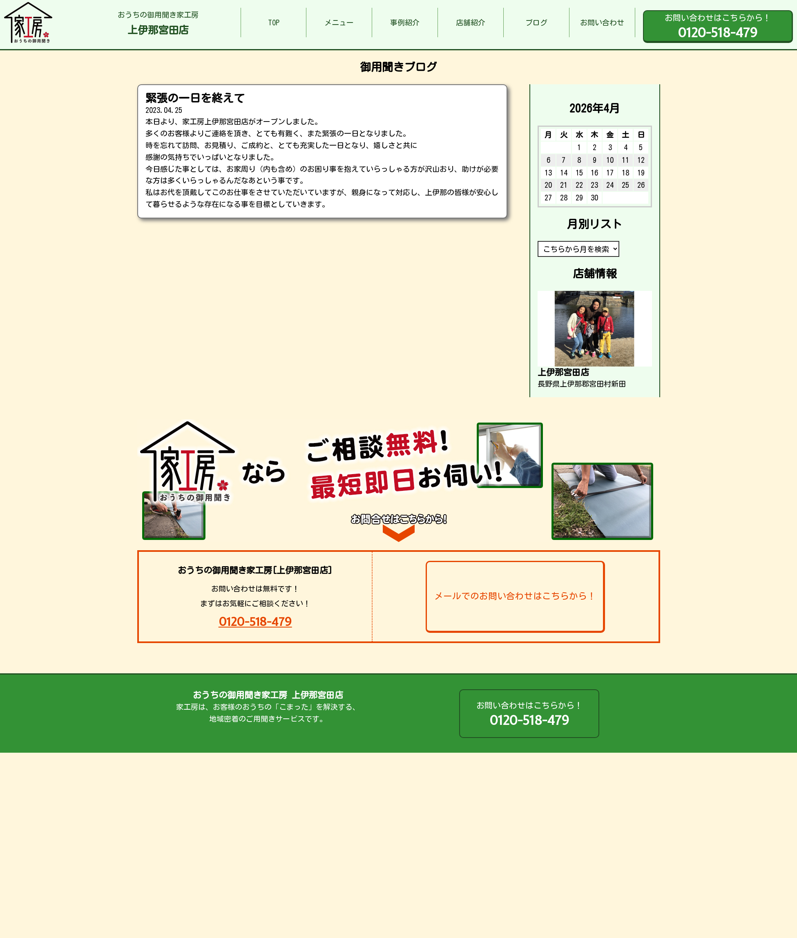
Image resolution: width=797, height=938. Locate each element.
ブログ (536, 22)
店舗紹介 (470, 22)
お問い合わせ (602, 22)
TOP (273, 22)
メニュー (339, 22)
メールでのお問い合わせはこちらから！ (515, 596)
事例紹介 (405, 22)
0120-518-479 (255, 622)
